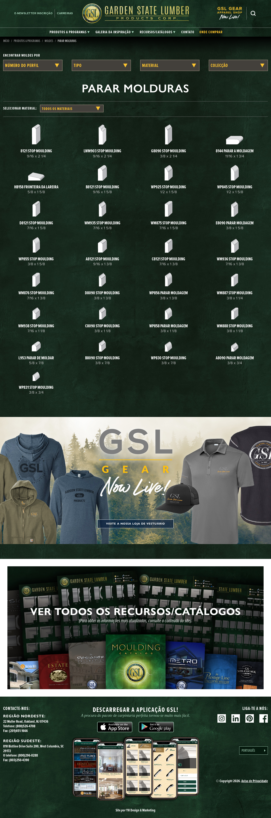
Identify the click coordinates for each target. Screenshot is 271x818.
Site (135, 810)
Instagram (221, 718)
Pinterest (249, 718)
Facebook (263, 718)
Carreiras (65, 13)
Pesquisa (253, 13)
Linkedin (235, 718)
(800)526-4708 (25, 726)
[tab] (70, 32)
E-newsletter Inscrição (33, 13)
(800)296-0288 (28, 755)
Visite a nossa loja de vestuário (135, 523)
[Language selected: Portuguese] (253, 750)
